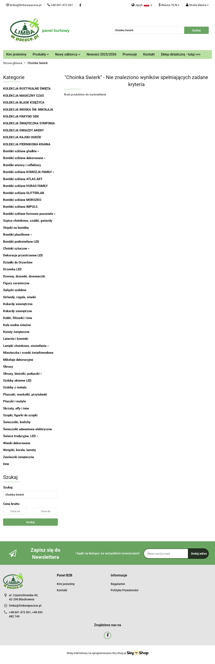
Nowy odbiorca (67, 54)
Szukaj (30, 522)
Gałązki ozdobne (14, 290)
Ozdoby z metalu (14, 387)
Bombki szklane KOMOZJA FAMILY (28, 172)
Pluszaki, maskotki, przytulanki (25, 394)
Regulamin (118, 584)
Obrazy (8, 366)
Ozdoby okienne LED (17, 380)
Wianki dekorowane (16, 443)
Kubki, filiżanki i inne (17, 318)
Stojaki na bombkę (16, 228)
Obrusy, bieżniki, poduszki (22, 374)
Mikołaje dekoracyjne (18, 360)
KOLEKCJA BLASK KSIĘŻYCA (23, 102)
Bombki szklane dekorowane (24, 158)
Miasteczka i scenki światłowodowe (28, 353)
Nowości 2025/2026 (101, 54)
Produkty (41, 54)
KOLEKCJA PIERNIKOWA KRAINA (26, 144)
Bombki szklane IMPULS (20, 207)
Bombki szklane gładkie (21, 151)
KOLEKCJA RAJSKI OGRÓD (22, 137)
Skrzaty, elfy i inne (16, 408)
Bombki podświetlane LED (21, 242)
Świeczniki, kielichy (17, 422)
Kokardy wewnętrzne (17, 304)
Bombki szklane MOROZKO (22, 200)
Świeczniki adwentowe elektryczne (27, 429)
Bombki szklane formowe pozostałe (29, 214)
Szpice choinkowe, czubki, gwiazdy (27, 221)
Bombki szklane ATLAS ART (22, 179)
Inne (6, 464)
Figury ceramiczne (16, 283)
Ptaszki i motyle (14, 401)
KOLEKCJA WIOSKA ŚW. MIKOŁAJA (28, 109)
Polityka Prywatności (124, 590)
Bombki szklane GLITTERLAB (23, 193)
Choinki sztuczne (16, 248)
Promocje (130, 54)
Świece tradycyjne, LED (20, 436)
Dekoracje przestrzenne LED (23, 255)
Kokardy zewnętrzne (17, 311)
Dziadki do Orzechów (17, 262)
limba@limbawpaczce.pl (25, 605)
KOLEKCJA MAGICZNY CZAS (23, 96)
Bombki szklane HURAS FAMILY (25, 186)
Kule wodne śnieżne (17, 325)
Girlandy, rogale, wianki (19, 297)
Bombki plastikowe (17, 234)
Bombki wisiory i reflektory (22, 165)
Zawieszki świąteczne (18, 457)
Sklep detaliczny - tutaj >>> (180, 54)
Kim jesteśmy (16, 54)
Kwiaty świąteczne (16, 332)
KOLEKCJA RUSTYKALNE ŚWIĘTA (27, 88)
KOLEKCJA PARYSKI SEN (21, 116)
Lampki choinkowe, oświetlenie (26, 346)
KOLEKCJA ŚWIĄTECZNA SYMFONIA (29, 123)
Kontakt (149, 54)
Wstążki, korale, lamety (19, 450)
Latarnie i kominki (15, 339)
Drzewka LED (12, 269)
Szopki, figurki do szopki (20, 415)
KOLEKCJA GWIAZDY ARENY (23, 130)
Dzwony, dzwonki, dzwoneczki (24, 276)
